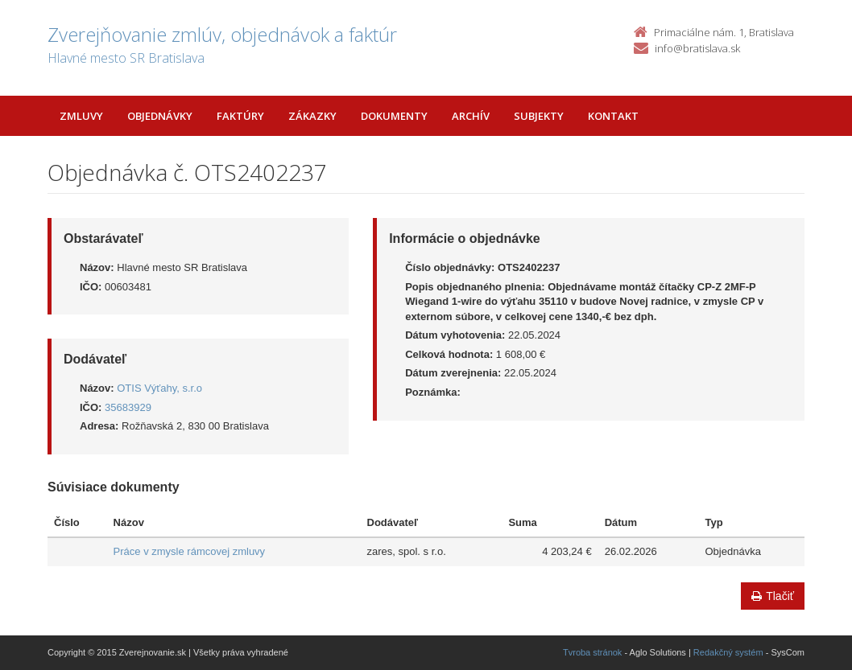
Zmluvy (81, 116)
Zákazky (312, 116)
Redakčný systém (728, 652)
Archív (471, 116)
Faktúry (240, 116)
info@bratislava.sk (697, 48)
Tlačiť (772, 596)
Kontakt (613, 116)
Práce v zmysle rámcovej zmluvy (190, 551)
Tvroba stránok (592, 652)
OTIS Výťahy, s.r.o (159, 388)
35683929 (128, 407)
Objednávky (159, 116)
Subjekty (539, 116)
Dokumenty (394, 116)
